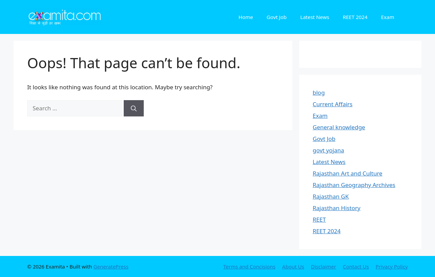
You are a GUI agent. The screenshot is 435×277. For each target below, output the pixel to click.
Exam (387, 17)
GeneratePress (110, 266)
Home (246, 17)
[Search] (134, 108)
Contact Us (356, 266)
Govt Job (276, 17)
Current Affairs (332, 104)
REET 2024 (355, 17)
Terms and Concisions (249, 266)
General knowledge (339, 127)
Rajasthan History (337, 208)
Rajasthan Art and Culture (347, 173)
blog (319, 92)
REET (319, 219)
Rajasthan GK (331, 196)
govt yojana (328, 150)
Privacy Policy (392, 266)
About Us (293, 266)
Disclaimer (323, 266)
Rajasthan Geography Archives (354, 185)
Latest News (314, 17)
